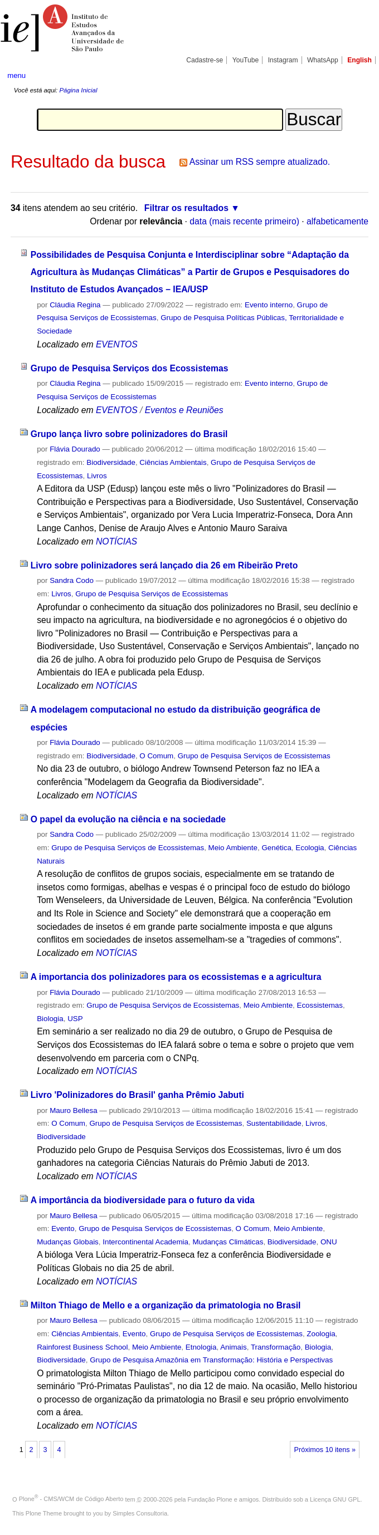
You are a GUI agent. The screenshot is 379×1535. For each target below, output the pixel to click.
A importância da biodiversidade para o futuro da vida (143, 1200)
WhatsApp (322, 60)
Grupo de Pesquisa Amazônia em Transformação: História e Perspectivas (211, 1360)
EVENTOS (117, 344)
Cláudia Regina (75, 305)
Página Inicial (78, 90)
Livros (97, 476)
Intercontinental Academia (145, 1242)
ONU (328, 1242)
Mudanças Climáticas (227, 1242)
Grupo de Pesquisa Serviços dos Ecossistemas (130, 368)
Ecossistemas (320, 1005)
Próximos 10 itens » (325, 1450)
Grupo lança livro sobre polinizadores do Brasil (129, 434)
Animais (233, 1347)
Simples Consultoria (140, 1513)
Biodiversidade (110, 462)
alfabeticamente (337, 221)
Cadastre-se (204, 60)
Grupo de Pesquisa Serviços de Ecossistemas (151, 594)
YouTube (245, 60)
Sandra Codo (72, 580)
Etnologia (201, 1347)
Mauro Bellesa (73, 1110)
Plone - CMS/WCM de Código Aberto (71, 1498)
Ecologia (309, 847)
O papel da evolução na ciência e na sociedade (128, 819)
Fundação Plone (210, 1498)
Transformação (275, 1347)
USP (74, 1018)
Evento (63, 1228)
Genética (276, 847)
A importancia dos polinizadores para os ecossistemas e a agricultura (176, 977)
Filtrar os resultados (186, 208)
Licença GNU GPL (335, 1498)
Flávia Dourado (75, 449)
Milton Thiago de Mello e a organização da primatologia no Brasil (166, 1305)
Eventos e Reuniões (184, 410)
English (359, 60)
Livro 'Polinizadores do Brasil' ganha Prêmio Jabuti (137, 1095)
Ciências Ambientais (172, 462)
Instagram (283, 60)
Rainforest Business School (82, 1347)
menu (16, 75)
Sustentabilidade (274, 1123)
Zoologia (321, 1334)
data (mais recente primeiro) (244, 221)
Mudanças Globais (68, 1242)
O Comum (156, 756)
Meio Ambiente (232, 847)
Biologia (50, 1018)
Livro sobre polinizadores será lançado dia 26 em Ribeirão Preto (164, 565)
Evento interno (269, 305)
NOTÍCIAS (116, 541)
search (352, 75)
